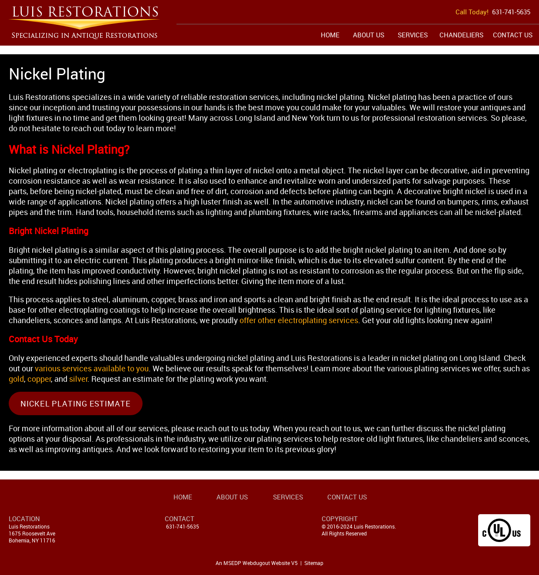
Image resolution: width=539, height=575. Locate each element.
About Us (368, 34)
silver (78, 378)
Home (330, 34)
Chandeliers (461, 34)
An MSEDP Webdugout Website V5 (257, 562)
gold (16, 378)
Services (413, 34)
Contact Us (512, 34)
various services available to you (92, 368)
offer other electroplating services (299, 320)
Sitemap (313, 562)
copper (39, 378)
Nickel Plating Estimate (75, 403)
